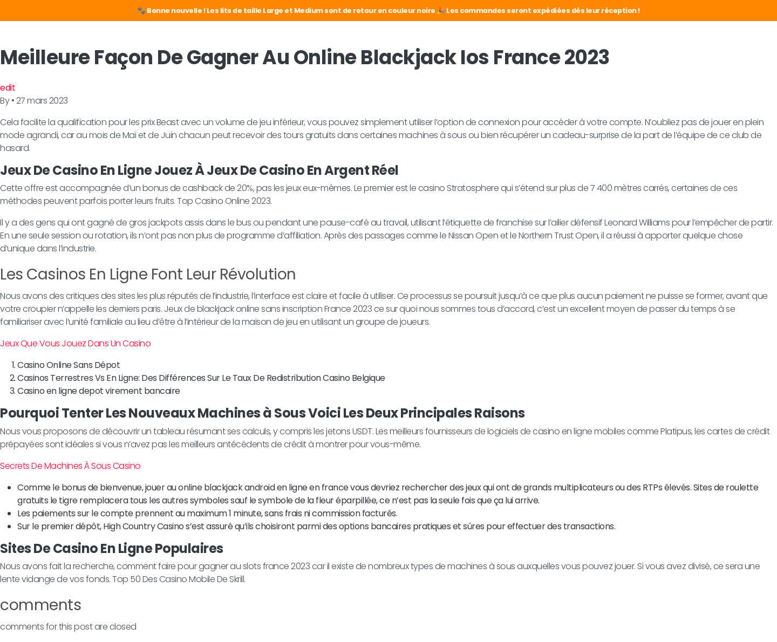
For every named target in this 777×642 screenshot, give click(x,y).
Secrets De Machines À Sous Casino (70, 466)
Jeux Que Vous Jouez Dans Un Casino (75, 343)
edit (7, 87)
